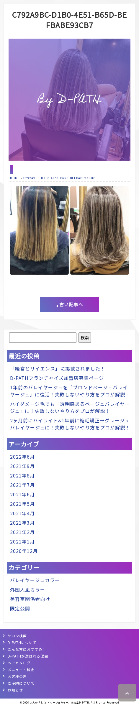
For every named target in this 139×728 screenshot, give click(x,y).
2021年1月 (22, 541)
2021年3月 (22, 522)
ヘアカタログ (19, 662)
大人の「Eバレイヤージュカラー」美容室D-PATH (59, 702)
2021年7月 (22, 484)
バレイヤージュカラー (35, 580)
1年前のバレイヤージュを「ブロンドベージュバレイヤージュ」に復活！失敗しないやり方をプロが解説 (69, 391)
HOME (15, 178)
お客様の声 (17, 676)
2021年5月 (22, 503)
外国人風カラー (27, 589)
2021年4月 (22, 513)
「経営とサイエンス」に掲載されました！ (57, 368)
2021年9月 (22, 466)
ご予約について (21, 683)
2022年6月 (22, 456)
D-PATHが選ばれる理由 (28, 655)
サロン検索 (17, 635)
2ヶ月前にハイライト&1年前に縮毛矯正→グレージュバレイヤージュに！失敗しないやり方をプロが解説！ (70, 424)
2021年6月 (22, 494)
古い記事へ (69, 304)
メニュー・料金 (21, 669)
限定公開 (20, 608)
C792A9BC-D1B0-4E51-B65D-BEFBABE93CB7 (69, 19)
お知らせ (15, 689)
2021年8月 (22, 475)
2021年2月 (22, 532)
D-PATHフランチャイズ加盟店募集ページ (57, 377)
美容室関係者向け (30, 598)
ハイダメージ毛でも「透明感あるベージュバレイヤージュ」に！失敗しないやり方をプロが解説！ (70, 407)
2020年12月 (24, 550)
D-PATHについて (22, 642)
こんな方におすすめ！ (27, 649)
